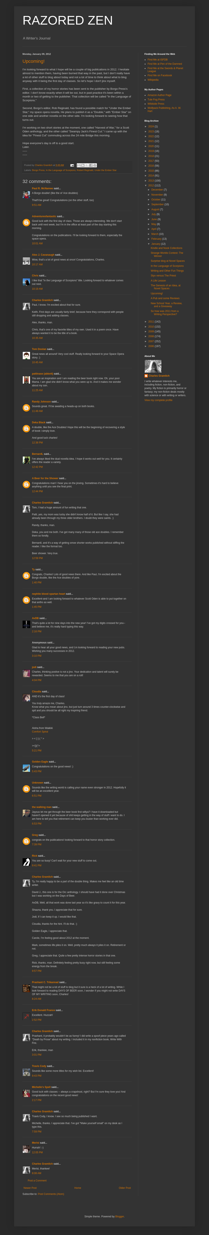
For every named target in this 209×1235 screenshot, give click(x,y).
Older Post (125, 1187)
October (156, 199)
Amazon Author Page (159, 95)
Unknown (37, 782)
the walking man (42, 807)
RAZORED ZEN (67, 20)
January (156, 243)
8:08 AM (36, 1173)
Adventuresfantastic (44, 216)
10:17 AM (37, 264)
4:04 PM (36, 680)
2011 (151, 321)
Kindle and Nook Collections (166, 248)
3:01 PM (36, 1054)
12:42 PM (37, 467)
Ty (33, 569)
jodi (34, 667)
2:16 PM (36, 631)
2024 (151, 126)
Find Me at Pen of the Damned (165, 63)
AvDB (35, 618)
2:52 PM (36, 1019)
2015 (151, 170)
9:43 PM (36, 1075)
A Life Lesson (158, 280)
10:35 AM (37, 338)
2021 (151, 141)
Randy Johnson (41, 401)
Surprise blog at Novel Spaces (168, 260)
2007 (151, 341)
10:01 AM (37, 243)
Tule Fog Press (156, 99)
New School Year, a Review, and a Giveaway (166, 305)
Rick (34, 855)
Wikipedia (153, 79)
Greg (35, 835)
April (154, 229)
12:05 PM (37, 1152)
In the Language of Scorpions (60, 170)
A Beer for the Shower (45, 478)
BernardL (37, 453)
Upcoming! (33, 61)
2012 (151, 185)
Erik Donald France (43, 1010)
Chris (35, 275)
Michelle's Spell (41, 1087)
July (154, 214)
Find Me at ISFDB (158, 59)
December (157, 189)
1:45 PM (36, 606)
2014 (151, 175)
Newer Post (30, 1187)
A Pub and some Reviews (165, 298)
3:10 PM (36, 655)
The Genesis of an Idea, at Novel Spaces (165, 287)
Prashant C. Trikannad (45, 982)
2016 (151, 165)
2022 (151, 136)
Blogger (119, 1216)
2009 (151, 331)
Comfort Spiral (40, 731)
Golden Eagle (40, 761)
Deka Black (38, 422)
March (155, 234)
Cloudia (36, 691)
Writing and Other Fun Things (167, 270)
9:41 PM (36, 865)
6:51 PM (36, 795)
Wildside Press (156, 103)
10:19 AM (37, 288)
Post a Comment (37, 1180)
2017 (151, 160)
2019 (151, 151)
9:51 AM (36, 205)
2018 (151, 156)
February (156, 238)
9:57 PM (36, 970)
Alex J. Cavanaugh (43, 254)
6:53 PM (36, 823)
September (157, 204)
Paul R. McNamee (42, 188)
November (157, 194)
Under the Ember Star (105, 170)
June (154, 219)
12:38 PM (37, 442)
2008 (151, 336)
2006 (151, 346)
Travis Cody (39, 1066)
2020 (151, 146)
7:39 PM (36, 844)
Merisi (35, 1142)
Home (77, 1187)
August (155, 209)
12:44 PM (37, 491)
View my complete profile (158, 400)
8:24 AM (36, 998)
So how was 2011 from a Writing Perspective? (165, 313)
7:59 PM (36, 1131)
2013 (151, 180)
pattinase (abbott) (42, 373)
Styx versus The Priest (163, 275)
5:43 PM (36, 771)
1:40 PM (36, 582)
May (154, 224)
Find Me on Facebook (160, 75)
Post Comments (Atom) (51, 1194)
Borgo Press (38, 170)
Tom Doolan (39, 349)
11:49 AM (37, 411)
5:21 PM (36, 750)
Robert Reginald (85, 170)
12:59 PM (37, 558)
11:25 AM (37, 390)
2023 (151, 131)
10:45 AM (37, 362)
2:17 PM (36, 1100)
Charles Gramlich (42, 300)
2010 (151, 326)
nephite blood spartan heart (48, 593)
